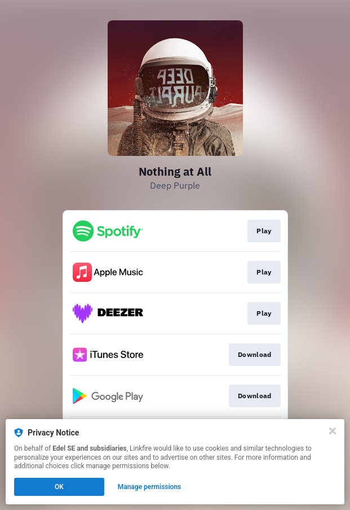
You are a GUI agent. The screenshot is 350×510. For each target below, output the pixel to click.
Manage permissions (149, 487)
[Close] (333, 431)
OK (59, 487)
